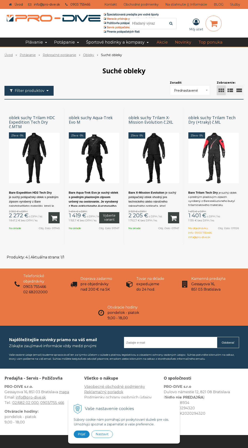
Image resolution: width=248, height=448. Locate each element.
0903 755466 (80, 4)
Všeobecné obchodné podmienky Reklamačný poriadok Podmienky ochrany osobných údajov (118, 392)
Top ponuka (210, 42)
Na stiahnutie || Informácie (186, 4)
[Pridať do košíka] (54, 217)
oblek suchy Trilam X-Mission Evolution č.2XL (150, 120)
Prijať (81, 434)
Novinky (183, 42)
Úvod (19, 4)
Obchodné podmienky (141, 4)
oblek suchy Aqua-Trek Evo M (91, 120)
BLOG (218, 4)
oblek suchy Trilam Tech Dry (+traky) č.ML (211, 120)
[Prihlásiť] (196, 24)
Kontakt (110, 4)
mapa (64, 392)
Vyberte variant (109, 217)
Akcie (162, 42)
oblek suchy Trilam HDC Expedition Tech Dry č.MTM (32, 122)
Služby (235, 4)
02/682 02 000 (25, 403)
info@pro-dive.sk (47, 4)
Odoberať (228, 342)
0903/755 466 (52, 403)
